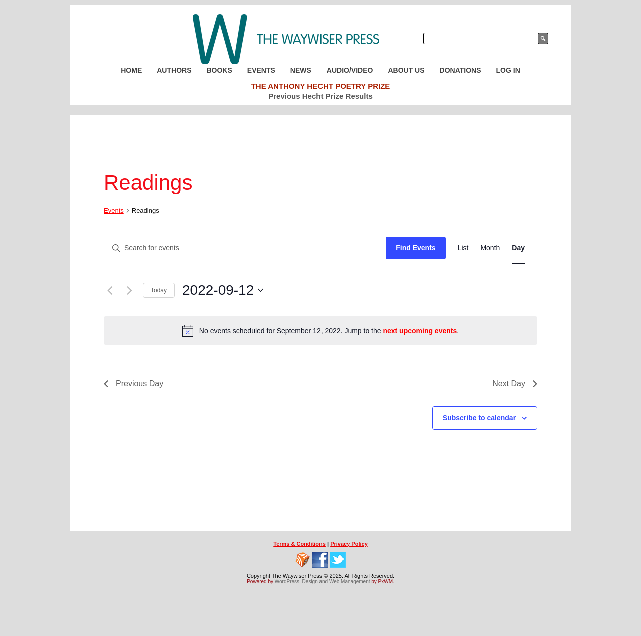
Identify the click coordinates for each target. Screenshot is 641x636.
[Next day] (129, 290)
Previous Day (133, 383)
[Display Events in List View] (463, 248)
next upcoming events (420, 331)
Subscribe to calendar (479, 418)
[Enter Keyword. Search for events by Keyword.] (245, 248)
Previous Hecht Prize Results (320, 96)
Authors (174, 70)
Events (261, 70)
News (300, 70)
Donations (460, 70)
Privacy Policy (349, 544)
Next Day (514, 383)
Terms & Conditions (299, 544)
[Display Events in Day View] (518, 248)
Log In (508, 70)
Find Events (415, 248)
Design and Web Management (336, 581)
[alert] (320, 330)
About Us (406, 70)
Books (219, 70)
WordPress (287, 581)
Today (159, 290)
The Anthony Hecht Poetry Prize (320, 86)
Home (131, 70)
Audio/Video (350, 70)
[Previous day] (110, 290)
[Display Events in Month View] (490, 248)
